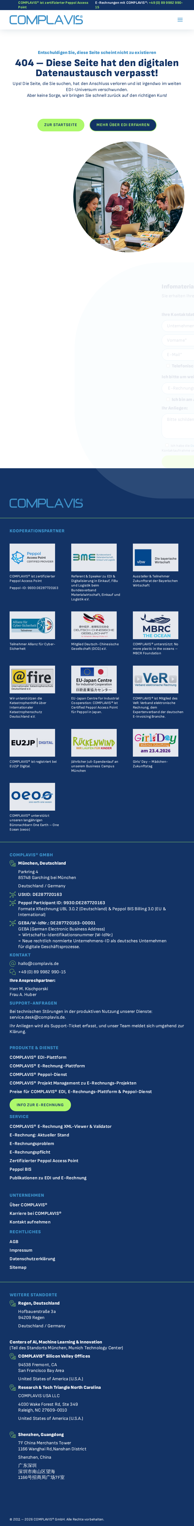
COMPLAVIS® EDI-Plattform (38, 1057)
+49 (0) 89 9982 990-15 (41, 972)
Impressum (21, 1250)
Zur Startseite (60, 125)
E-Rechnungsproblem (32, 1143)
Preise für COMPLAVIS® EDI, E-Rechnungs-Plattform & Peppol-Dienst (81, 1092)
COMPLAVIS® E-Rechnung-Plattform (47, 1066)
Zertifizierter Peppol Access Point (44, 1161)
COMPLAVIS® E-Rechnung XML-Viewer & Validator (61, 1126)
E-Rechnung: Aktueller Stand (39, 1135)
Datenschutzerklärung (32, 1259)
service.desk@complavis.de (37, 1017)
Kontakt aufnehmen (30, 1222)
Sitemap (18, 1267)
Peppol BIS (20, 1169)
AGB (14, 1242)
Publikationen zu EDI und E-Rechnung (48, 1178)
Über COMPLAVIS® (28, 1205)
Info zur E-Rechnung (40, 1105)
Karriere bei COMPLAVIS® (36, 1213)
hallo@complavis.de (38, 963)
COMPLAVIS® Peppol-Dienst (38, 1074)
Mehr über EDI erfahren (123, 125)
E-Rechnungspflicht (30, 1152)
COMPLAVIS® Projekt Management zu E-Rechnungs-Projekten (73, 1083)
